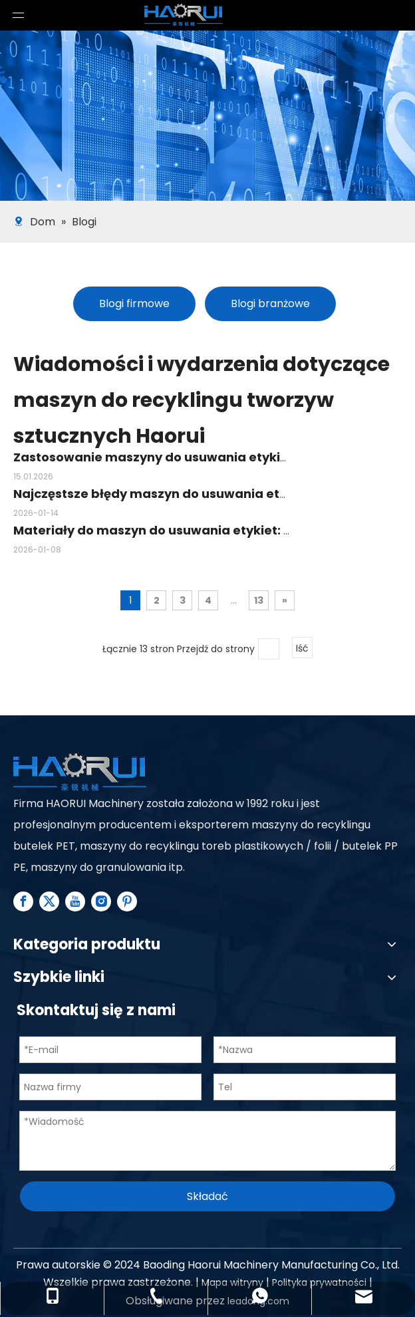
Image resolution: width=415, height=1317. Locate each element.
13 (258, 600)
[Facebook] (23, 901)
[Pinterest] (127, 901)
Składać (207, 1196)
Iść (302, 648)
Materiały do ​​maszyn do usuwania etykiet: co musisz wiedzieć (208, 530)
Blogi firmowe (134, 303)
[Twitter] (49, 901)
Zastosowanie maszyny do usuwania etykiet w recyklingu (194, 457)
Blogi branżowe (270, 303)
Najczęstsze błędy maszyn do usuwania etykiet (162, 493)
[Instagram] (101, 901)
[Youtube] (75, 901)
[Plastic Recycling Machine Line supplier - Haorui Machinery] (79, 773)
